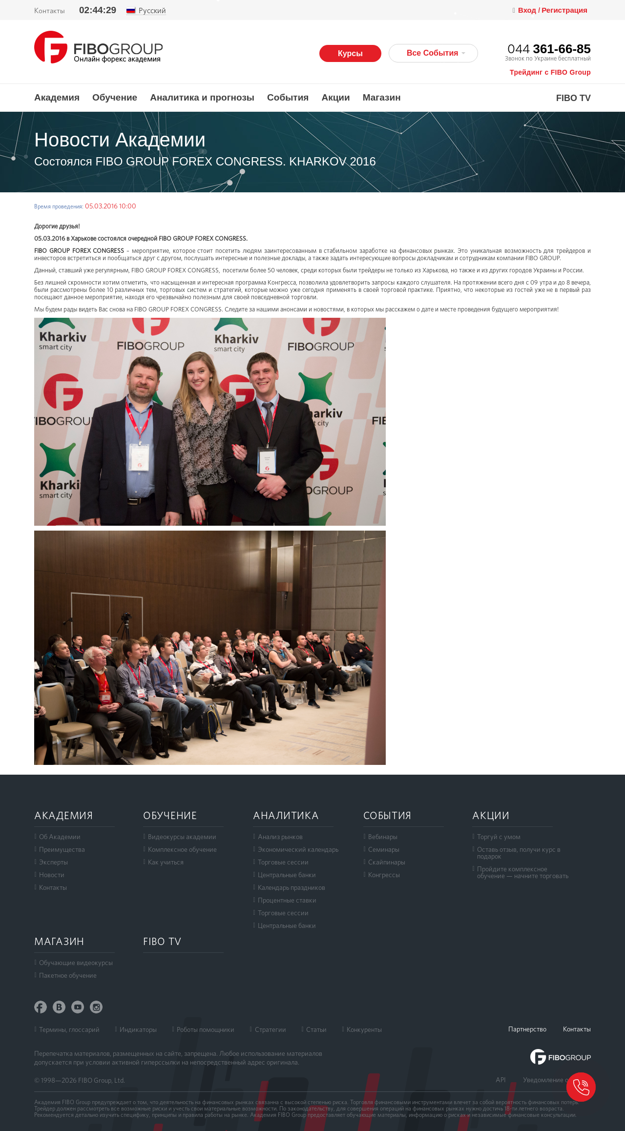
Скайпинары (386, 862)
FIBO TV (573, 98)
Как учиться (166, 862)
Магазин (382, 98)
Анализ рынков (280, 837)
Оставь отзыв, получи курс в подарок (519, 852)
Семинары (383, 849)
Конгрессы (384, 875)
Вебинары (382, 837)
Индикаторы (138, 1029)
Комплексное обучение (182, 849)
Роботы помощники (205, 1029)
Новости (51, 875)
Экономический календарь (298, 849)
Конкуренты (364, 1029)
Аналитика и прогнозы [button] (202, 98)
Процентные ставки (287, 900)
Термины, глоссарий (69, 1029)
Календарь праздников (291, 887)
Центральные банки (287, 875)
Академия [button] (57, 98)
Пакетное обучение (68, 975)
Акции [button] (335, 98)
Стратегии (270, 1029)
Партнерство (527, 1029)
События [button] (288, 98)
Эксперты (53, 862)
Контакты (53, 887)
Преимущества (62, 849)
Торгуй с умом (499, 837)
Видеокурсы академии (182, 837)
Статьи (316, 1029)
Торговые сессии (283, 862)
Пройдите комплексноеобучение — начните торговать (522, 872)
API (501, 1080)
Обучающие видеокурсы (76, 962)
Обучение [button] (114, 98)
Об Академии (60, 837)
